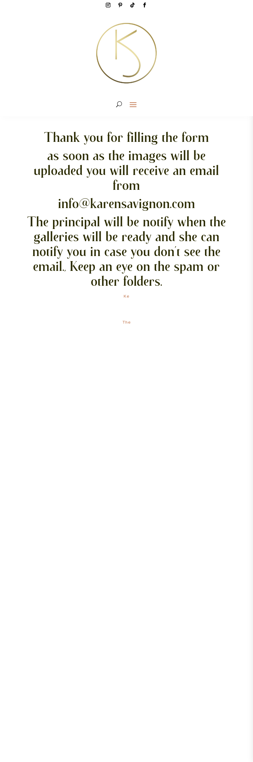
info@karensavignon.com (126, 203)
